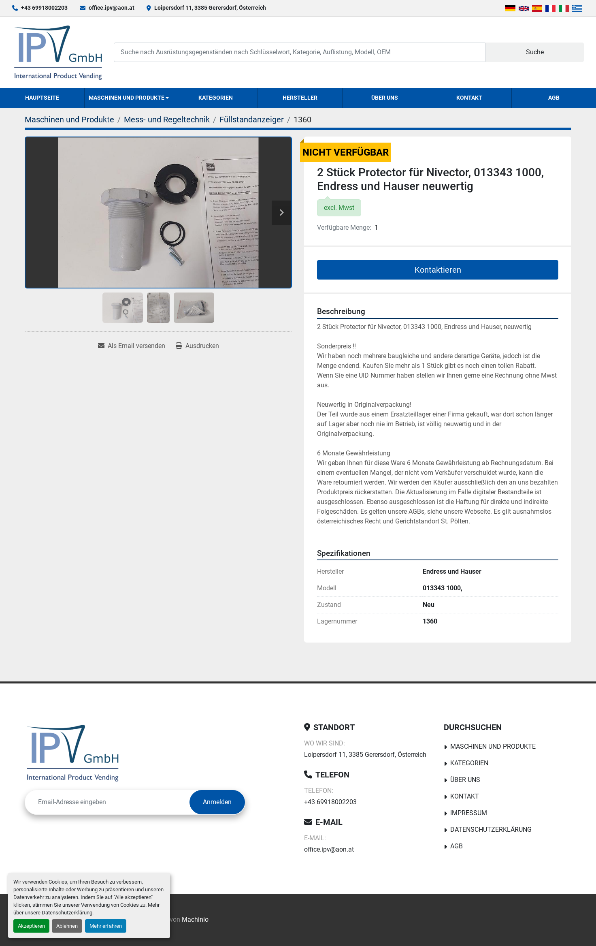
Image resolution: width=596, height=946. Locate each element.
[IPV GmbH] (73, 752)
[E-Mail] (107, 802)
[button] (129, 98)
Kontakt (469, 97)
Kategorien (215, 97)
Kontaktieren (438, 270)
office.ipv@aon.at (111, 7)
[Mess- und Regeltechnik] (167, 119)
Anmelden (217, 802)
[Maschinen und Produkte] (69, 119)
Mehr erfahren (105, 926)
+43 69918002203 (44, 7)
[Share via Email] (131, 346)
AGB (554, 97)
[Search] (299, 52)
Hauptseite (42, 97)
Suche (535, 52)
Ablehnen (67, 926)
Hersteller (300, 97)
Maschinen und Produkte (126, 97)
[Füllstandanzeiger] (251, 119)
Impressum (468, 813)
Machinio (195, 919)
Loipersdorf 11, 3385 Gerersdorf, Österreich (210, 7)
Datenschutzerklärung (67, 913)
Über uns (384, 97)
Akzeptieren (31, 926)
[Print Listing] (197, 346)
